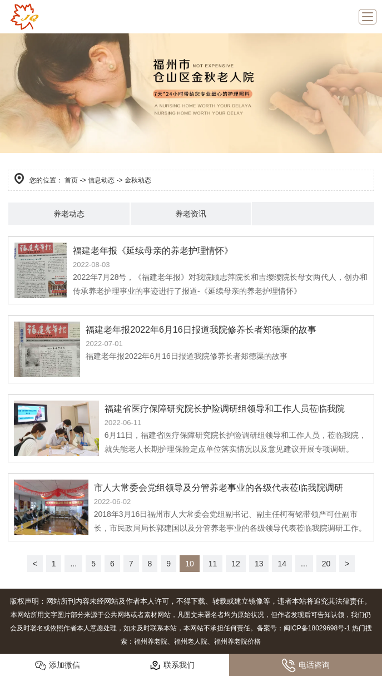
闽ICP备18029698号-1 (317, 628)
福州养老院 (150, 641)
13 (259, 563)
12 (235, 563)
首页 (71, 180)
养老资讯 (190, 213)
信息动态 (101, 180)
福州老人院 (190, 641)
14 (281, 563)
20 (326, 563)
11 (213, 563)
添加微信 (57, 665)
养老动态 (69, 213)
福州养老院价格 (237, 641)
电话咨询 (305, 665)
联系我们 (172, 665)
